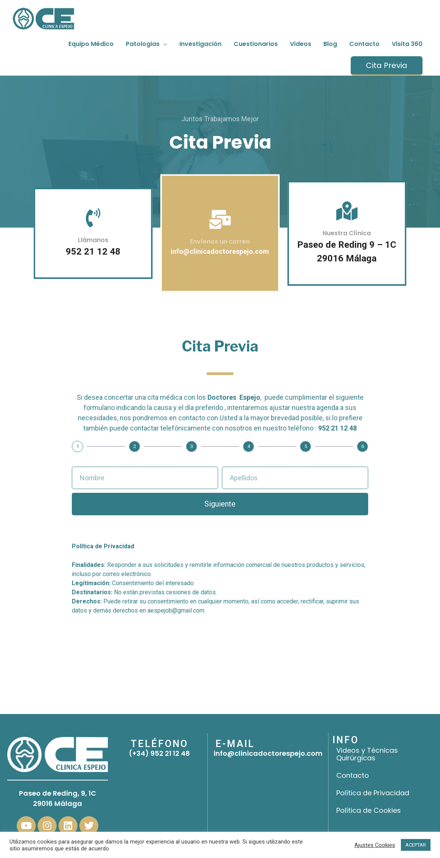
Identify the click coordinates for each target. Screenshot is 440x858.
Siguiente (220, 503)
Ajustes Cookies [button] (375, 845)
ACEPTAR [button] (415, 845)
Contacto (352, 775)
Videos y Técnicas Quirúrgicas (367, 754)
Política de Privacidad (372, 793)
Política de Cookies (368, 810)
